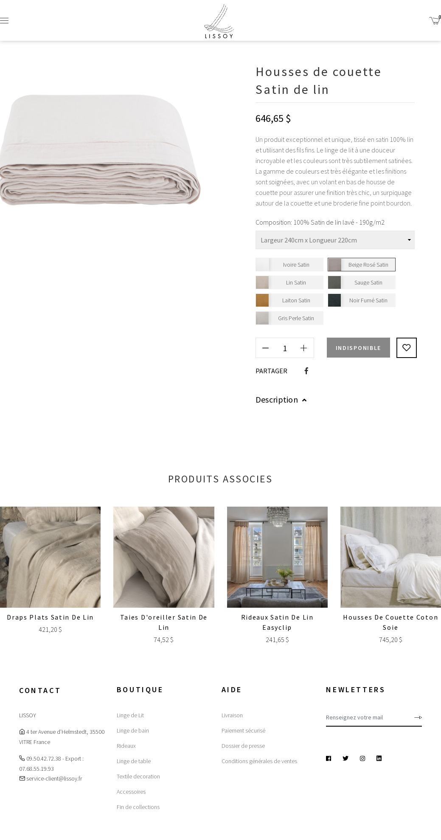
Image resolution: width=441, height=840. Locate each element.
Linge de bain (133, 730)
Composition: (274, 222)
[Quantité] (285, 348)
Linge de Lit (130, 715)
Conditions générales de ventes (259, 761)
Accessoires (131, 791)
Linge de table (134, 761)
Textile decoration (138, 776)
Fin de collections (138, 807)
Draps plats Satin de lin (50, 617)
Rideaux (126, 746)
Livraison (232, 715)
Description (281, 399)
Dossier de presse (243, 746)
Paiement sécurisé (243, 730)
